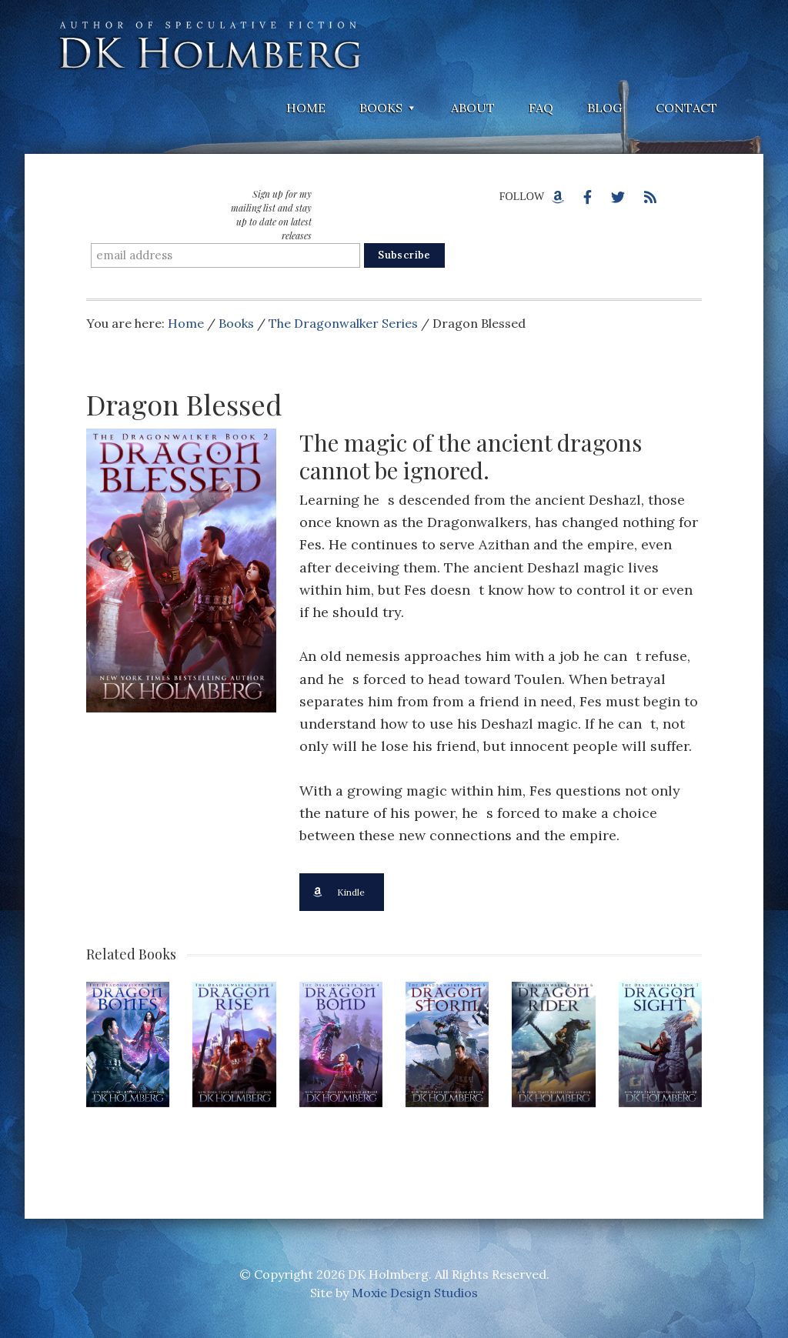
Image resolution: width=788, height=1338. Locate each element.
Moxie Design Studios (415, 1292)
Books (236, 323)
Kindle (338, 892)
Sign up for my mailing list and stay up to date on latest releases (271, 215)
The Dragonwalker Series (343, 323)
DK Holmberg (209, 46)
